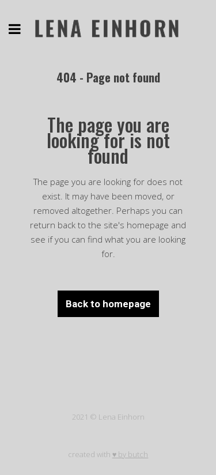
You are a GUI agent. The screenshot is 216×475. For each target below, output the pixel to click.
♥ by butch (130, 454)
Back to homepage (108, 304)
